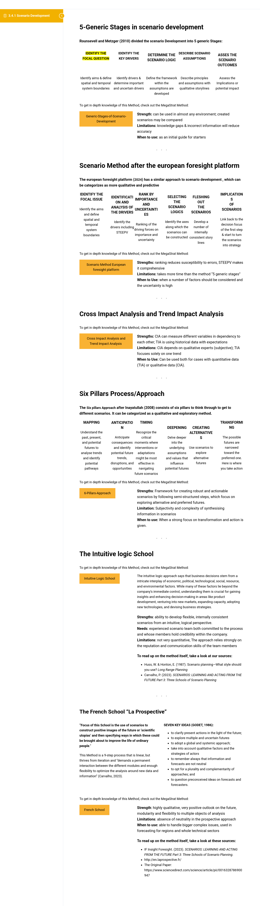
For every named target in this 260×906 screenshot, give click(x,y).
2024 (138, 179)
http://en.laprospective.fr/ (163, 860)
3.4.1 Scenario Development (29, 15)
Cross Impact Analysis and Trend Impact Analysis (106, 341)
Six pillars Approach (101, 408)
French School (94, 810)
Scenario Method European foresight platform (106, 267)
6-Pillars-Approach (97, 493)
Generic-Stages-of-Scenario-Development (106, 118)
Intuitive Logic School (99, 578)
